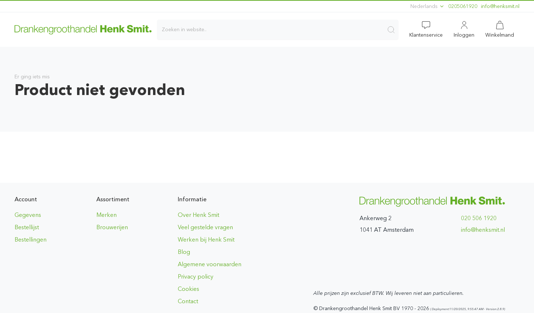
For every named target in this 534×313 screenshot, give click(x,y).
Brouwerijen (112, 227)
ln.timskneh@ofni (500, 6)
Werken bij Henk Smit (206, 239)
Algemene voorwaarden (209, 264)
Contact (188, 301)
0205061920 (462, 6)
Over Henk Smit (198, 214)
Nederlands (427, 6)
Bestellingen (31, 239)
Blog (184, 251)
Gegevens (28, 214)
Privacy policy (195, 276)
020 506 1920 (479, 218)
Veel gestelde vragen (205, 227)
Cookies (188, 288)
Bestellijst (27, 227)
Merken (106, 214)
